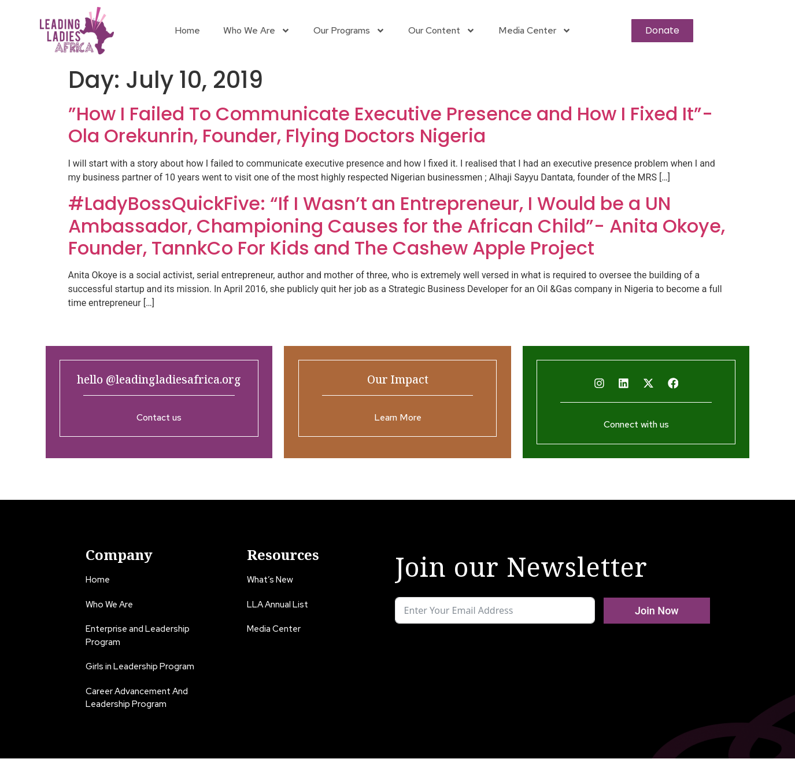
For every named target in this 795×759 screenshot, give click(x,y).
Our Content (441, 30)
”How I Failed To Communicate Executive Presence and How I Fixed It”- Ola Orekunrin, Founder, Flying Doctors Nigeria (390, 125)
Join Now (657, 611)
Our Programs (349, 30)
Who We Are (256, 30)
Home (187, 30)
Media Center (534, 30)
